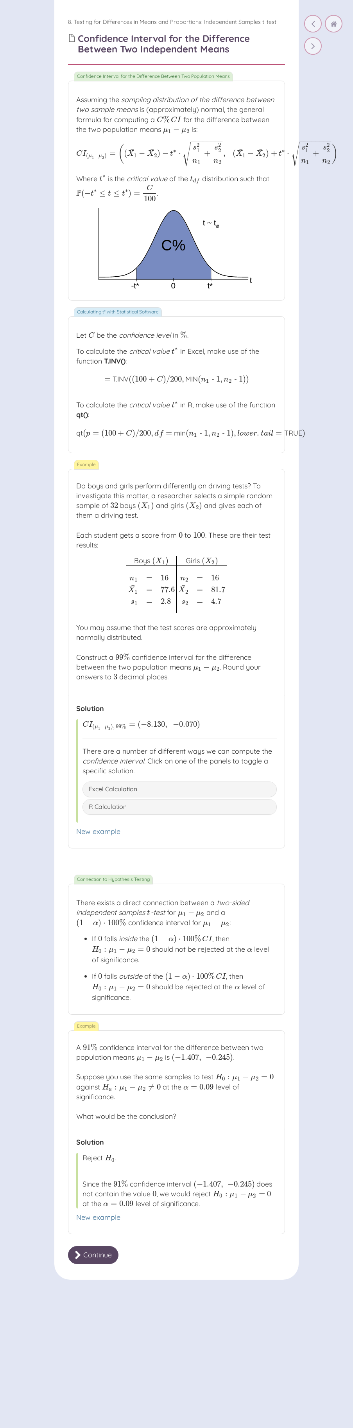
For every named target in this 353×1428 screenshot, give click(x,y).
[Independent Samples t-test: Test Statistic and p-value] (313, 23)
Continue (93, 1254)
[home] (333, 23)
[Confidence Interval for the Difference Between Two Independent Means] (313, 46)
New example (98, 831)
